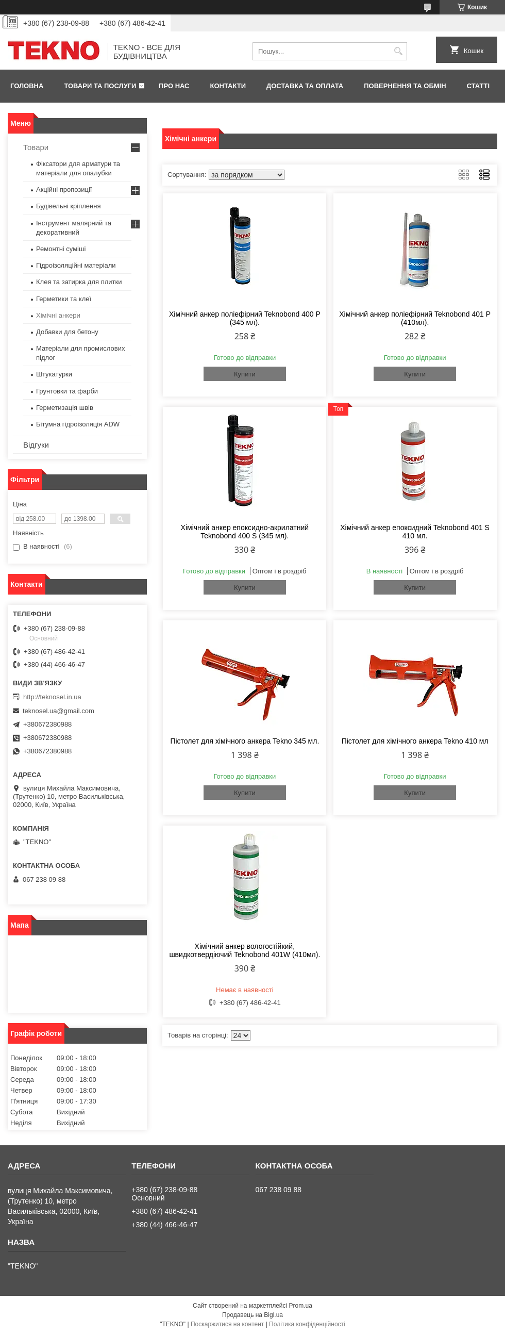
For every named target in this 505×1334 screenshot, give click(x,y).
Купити (245, 374)
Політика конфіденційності (307, 1324)
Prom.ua (300, 1305)
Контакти (228, 86)
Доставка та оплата (304, 86)
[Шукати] (398, 51)
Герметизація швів (64, 407)
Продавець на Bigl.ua (252, 1315)
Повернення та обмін (405, 86)
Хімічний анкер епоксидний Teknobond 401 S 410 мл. (415, 531)
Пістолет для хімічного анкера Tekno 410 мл (415, 741)
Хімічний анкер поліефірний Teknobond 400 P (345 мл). (245, 318)
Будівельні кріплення (68, 206)
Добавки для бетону (67, 332)
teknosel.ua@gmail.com (58, 711)
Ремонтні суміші (61, 249)
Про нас (174, 86)
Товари (35, 147)
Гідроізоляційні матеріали (76, 265)
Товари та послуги (100, 86)
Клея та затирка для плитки (79, 282)
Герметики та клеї (63, 299)
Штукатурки (54, 374)
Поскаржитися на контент (227, 1324)
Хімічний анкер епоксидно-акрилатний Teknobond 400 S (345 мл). (245, 531)
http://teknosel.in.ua (52, 697)
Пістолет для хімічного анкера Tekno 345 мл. (244, 741)
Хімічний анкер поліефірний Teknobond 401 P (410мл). (415, 318)
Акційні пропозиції (64, 189)
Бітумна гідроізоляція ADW (78, 424)
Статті (478, 86)
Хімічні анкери (58, 315)
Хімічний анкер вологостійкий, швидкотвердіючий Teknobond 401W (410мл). (244, 950)
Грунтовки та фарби (67, 391)
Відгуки (36, 444)
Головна (26, 86)
